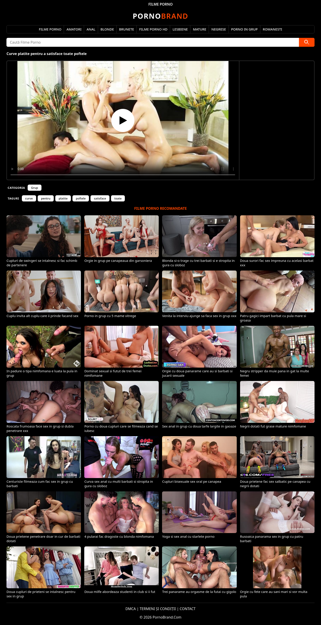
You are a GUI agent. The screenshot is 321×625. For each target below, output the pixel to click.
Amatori (73, 29)
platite (63, 198)
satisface (100, 198)
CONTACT (187, 608)
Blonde (107, 29)
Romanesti (272, 29)
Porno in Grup (244, 29)
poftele (81, 198)
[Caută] (307, 42)
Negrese (218, 29)
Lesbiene (180, 29)
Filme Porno (50, 29)
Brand (160, 16)
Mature (199, 29)
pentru (45, 198)
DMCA (131, 608)
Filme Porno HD (153, 29)
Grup (34, 188)
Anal (90, 29)
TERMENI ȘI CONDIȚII (158, 608)
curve (29, 198)
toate (118, 198)
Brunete (126, 29)
